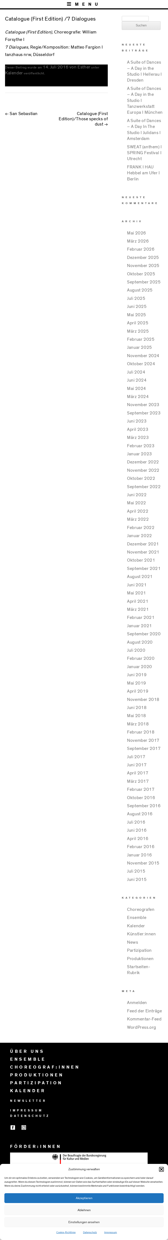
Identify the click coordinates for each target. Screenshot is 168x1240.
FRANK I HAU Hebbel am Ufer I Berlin (143, 173)
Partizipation (139, 950)
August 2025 (140, 290)
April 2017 (137, 773)
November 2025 (143, 266)
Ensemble (137, 917)
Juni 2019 (137, 675)
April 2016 (137, 839)
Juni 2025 (137, 306)
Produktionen (140, 959)
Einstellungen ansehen (84, 1222)
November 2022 (143, 470)
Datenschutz (90, 1232)
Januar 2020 (139, 667)
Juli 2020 (136, 650)
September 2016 (144, 806)
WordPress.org (141, 1027)
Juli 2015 (136, 871)
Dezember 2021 (143, 544)
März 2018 (138, 724)
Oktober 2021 (141, 560)
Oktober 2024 (141, 364)
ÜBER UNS (27, 1051)
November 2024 (143, 356)
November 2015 (143, 863)
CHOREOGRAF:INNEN (45, 1067)
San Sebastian (21, 114)
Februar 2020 (140, 658)
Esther (84, 67)
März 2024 (138, 397)
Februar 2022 (140, 528)
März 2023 (138, 437)
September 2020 (144, 634)
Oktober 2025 (141, 274)
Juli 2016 (136, 822)
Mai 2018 (136, 716)
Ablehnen (84, 1210)
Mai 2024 (136, 388)
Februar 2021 (140, 617)
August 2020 (140, 642)
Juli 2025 (136, 298)
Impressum (110, 1232)
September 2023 (144, 413)
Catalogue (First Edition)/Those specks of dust (83, 119)
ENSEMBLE (28, 1059)
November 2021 (143, 552)
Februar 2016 (140, 847)
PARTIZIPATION (36, 1083)
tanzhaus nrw (18, 54)
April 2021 (137, 601)
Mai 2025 (136, 315)
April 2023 (137, 429)
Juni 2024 (137, 380)
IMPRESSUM (26, 1110)
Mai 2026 (136, 233)
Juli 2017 (136, 757)
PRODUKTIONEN (37, 1075)
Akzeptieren (84, 1198)
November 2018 (143, 699)
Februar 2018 (140, 732)
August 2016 (140, 814)
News (132, 942)
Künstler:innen (141, 934)
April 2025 (137, 323)
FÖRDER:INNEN (35, 1146)
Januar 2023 (139, 454)
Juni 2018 (137, 708)
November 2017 (143, 740)
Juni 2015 (137, 879)
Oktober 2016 (141, 798)
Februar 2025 (140, 339)
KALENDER (28, 1091)
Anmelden (137, 1003)
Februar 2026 (140, 249)
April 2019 (137, 691)
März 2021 (138, 609)
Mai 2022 (136, 503)
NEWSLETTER (28, 1100)
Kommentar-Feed (144, 1019)
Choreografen (140, 909)
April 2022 (137, 511)
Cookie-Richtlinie (66, 1232)
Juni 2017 (137, 765)
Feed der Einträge (144, 1011)
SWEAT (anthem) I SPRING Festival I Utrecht (144, 153)
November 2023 (143, 405)
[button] (161, 1169)
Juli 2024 (136, 372)
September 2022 (144, 487)
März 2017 (138, 781)
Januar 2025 (139, 347)
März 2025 (138, 331)
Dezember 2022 (143, 462)
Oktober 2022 (141, 478)
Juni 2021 (137, 585)
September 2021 (144, 568)
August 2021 (140, 577)
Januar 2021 (139, 626)
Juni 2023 (137, 421)
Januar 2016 (139, 855)
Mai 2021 (136, 593)
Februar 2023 (140, 446)
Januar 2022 (139, 536)
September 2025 (144, 282)
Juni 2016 (137, 830)
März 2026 (138, 241)
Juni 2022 (137, 495)
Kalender (14, 73)
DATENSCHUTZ (30, 1116)
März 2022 (138, 519)
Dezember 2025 (143, 257)
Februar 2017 (140, 789)
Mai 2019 (136, 683)
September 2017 (144, 748)
